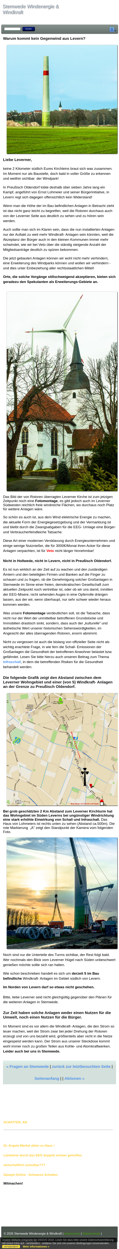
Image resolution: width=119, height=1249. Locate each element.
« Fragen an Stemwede (27, 1066)
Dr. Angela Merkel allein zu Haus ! (28, 1145)
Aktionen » (74, 1078)
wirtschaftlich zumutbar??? (24, 1165)
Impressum (72, 1233)
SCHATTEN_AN (15, 1122)
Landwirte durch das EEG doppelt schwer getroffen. (42, 1155)
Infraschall (12, 662)
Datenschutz (91, 1233)
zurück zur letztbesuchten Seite (81, 1066)
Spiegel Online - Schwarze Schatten (30, 1175)
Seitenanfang (47, 1078)
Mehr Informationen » (36, 1246)
